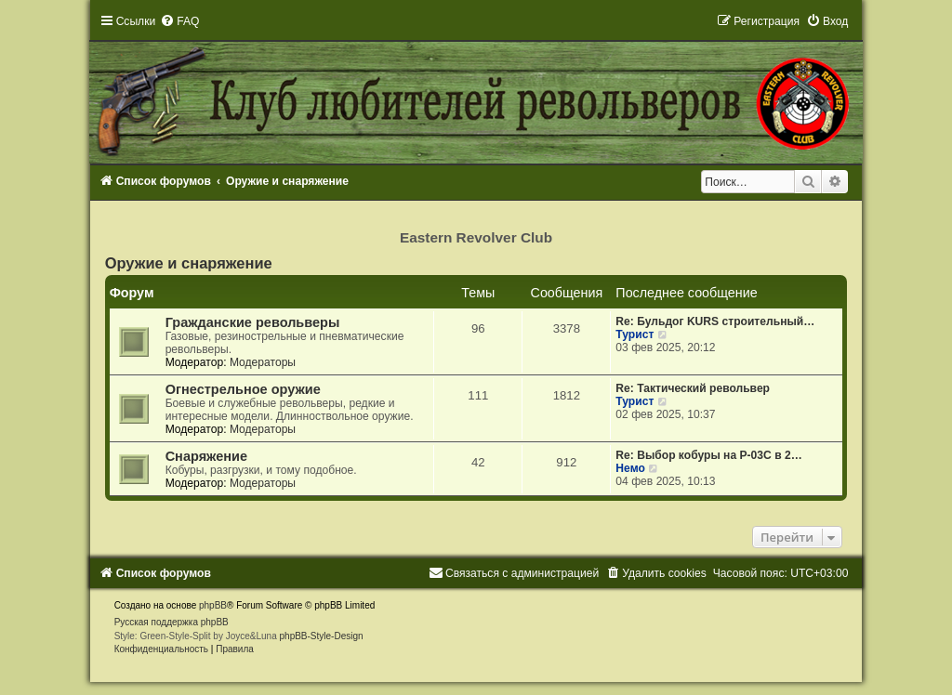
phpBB (213, 605)
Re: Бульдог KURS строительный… (714, 321)
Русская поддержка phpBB (171, 622)
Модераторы (263, 362)
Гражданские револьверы (252, 322)
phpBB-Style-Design (322, 636)
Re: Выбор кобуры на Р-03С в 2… (708, 455)
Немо (629, 468)
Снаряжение (206, 456)
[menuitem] (179, 21)
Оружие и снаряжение (188, 263)
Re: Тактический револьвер (692, 388)
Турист (634, 334)
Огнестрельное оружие (243, 389)
